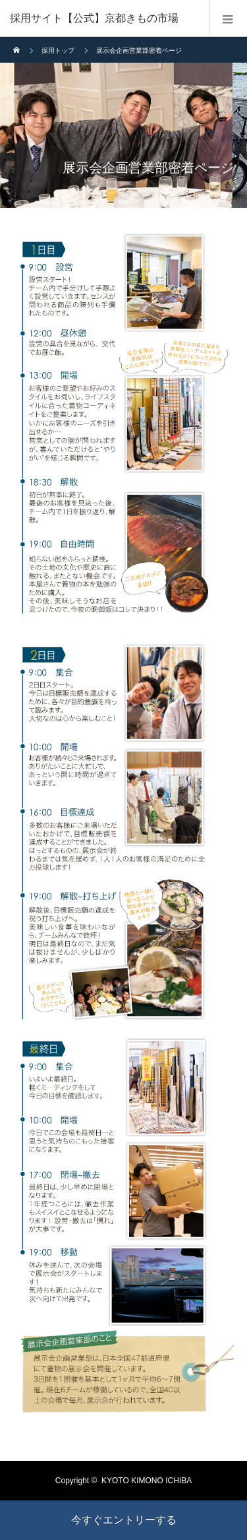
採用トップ (57, 50)
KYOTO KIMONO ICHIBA (146, 1480)
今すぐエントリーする (124, 1519)
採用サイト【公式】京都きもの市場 (94, 18)
